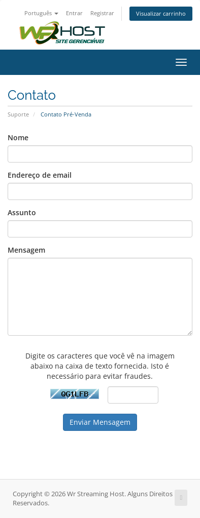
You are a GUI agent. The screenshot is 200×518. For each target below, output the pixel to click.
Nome (18, 137)
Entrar (74, 13)
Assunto (22, 212)
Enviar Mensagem (100, 422)
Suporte (18, 114)
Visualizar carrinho (161, 13)
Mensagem (26, 250)
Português (41, 13)
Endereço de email (40, 175)
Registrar (102, 13)
